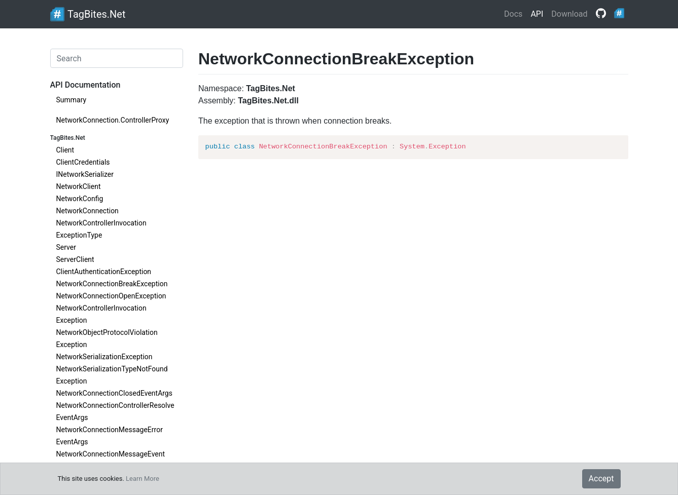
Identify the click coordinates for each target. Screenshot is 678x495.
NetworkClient (78, 186)
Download (569, 14)
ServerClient (75, 259)
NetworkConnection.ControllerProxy (112, 120)
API (536, 14)
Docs (513, 14)
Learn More (142, 478)
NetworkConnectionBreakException (112, 284)
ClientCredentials (83, 162)
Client (65, 150)
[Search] (117, 58)
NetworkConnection (87, 211)
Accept (601, 478)
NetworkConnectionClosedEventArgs (114, 393)
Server (66, 247)
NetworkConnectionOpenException (111, 296)
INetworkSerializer (85, 174)
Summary (71, 100)
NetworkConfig (79, 199)
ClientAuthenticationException (104, 272)
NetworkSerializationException (104, 357)
